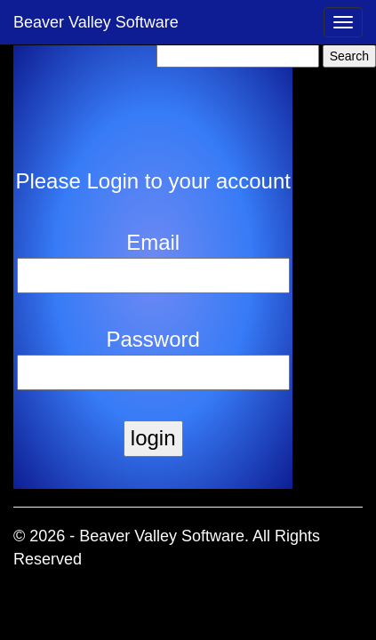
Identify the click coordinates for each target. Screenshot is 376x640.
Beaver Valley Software (96, 22)
